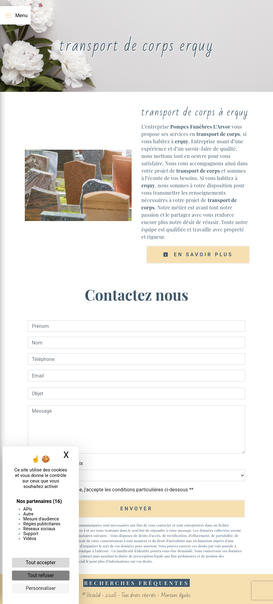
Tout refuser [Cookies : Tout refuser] (41, 575)
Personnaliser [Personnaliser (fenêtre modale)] (41, 588)
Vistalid (93, 595)
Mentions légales (175, 595)
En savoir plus (198, 254)
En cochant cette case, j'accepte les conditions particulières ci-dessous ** (113, 490)
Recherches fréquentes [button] (136, 582)
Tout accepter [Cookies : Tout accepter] (41, 562)
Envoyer (136, 509)
